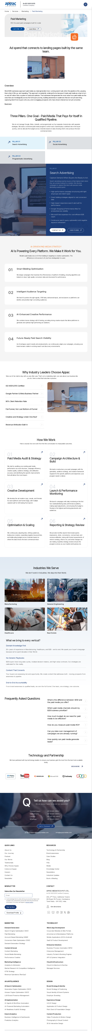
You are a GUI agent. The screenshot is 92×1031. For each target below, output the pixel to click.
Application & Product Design (57, 1006)
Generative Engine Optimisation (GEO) (18, 989)
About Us (8, 850)
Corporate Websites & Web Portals (59, 931)
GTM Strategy (10, 971)
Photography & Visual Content (57, 1020)
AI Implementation (11, 1000)
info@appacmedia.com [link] (61, 832)
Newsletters (50, 872)
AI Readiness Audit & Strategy (15, 1009)
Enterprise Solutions (54, 945)
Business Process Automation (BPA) (59, 948)
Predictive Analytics (11, 1020)
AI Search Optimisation (13, 986)
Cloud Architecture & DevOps (57, 965)
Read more (8, 104)
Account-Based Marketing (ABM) (16, 937)
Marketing (25, 11)
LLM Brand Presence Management (17, 995)
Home (7, 11)
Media (48, 866)
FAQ (47, 863)
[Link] (18, 29)
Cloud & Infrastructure (55, 962)
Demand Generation (12, 928)
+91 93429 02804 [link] (53, 811)
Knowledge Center (52, 869)
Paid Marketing (10, 934)
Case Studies (50, 856)
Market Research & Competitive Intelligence (20, 968)
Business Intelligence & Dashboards (17, 1017)
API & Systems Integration (56, 957)
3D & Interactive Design (55, 1023)
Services (15, 11)
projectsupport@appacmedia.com (34, 832)
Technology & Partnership (55, 850)
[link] (53, 912)
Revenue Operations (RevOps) (15, 974)
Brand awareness (52, 853)
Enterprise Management (55, 951)
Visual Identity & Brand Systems (58, 992)
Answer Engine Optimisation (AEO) (17, 992)
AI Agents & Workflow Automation (17, 1003)
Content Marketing (11, 951)
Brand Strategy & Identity (56, 986)
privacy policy (29, 902)
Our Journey (9, 853)
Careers (7, 872)
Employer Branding (53, 995)
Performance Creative (12, 957)
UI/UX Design (51, 1003)
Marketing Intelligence (13, 962)
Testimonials (9, 863)
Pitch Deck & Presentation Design (58, 1009)
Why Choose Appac (12, 866)
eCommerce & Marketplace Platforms (60, 934)
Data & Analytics (11, 1014)
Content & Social (11, 948)
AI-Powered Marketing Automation (17, 1006)
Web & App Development (56, 928)
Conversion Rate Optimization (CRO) (17, 940)
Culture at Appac (11, 869)
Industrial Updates (52, 875)
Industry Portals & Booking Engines (59, 954)
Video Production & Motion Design (59, 1017)
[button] (66, 906)
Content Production (54, 1014)
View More (77, 766)
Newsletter (8, 878)
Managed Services (53, 968)
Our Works (8, 859)
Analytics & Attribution (12, 965)
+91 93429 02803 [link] (53, 814)
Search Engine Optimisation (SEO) (17, 931)
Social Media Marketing (13, 954)
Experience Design (53, 1000)
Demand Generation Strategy (15, 943)
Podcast (7, 856)
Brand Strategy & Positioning (57, 989)
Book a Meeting (51, 878)
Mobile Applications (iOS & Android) (59, 937)
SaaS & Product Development (57, 940)
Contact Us (8, 875)
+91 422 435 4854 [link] (53, 816)
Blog (48, 859)
